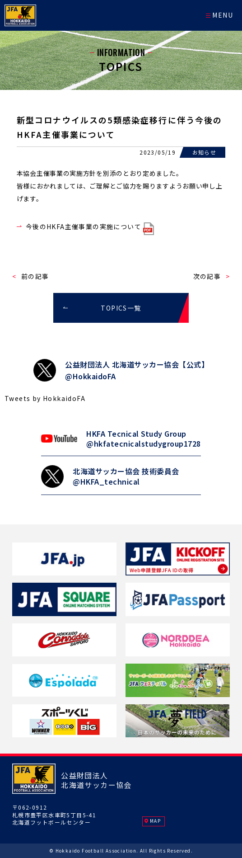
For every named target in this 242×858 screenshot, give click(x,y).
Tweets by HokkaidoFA (45, 398)
